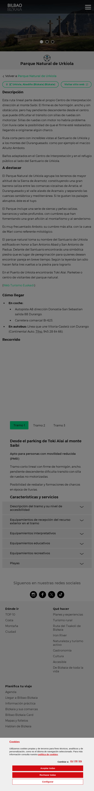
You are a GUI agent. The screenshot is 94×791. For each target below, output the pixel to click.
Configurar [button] (62, 781)
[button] (71, 761)
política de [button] (48, 754)
